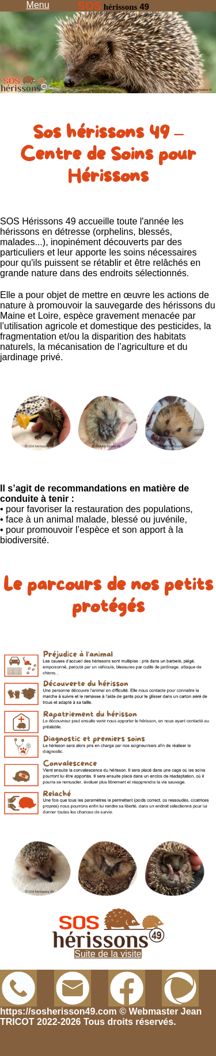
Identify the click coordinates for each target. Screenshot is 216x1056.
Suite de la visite (108, 954)
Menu (38, 5)
